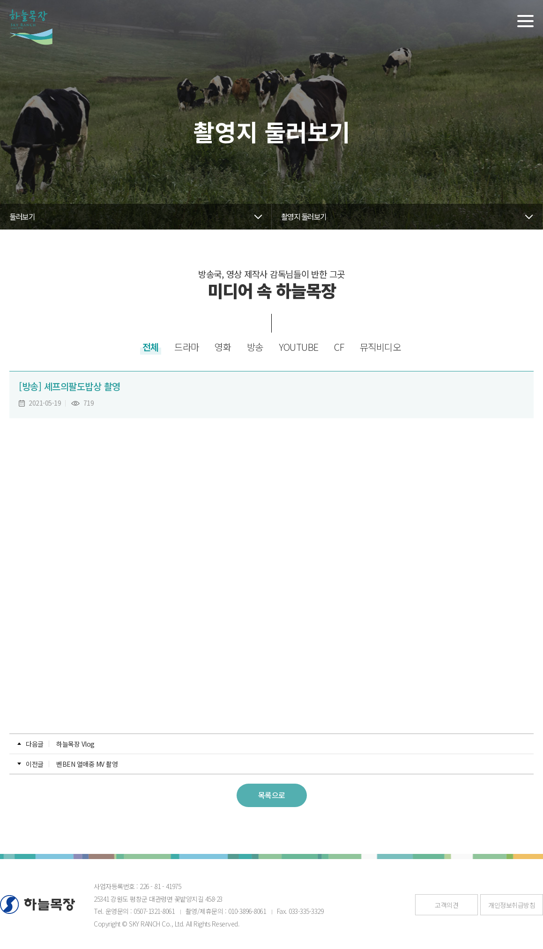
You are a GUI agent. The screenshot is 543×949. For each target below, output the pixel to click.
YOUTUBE (299, 347)
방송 (255, 347)
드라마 (186, 347)
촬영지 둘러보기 (304, 216)
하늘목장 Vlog (75, 744)
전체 (150, 347)
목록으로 (271, 795)
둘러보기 (22, 216)
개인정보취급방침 (511, 905)
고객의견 (446, 905)
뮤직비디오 (380, 347)
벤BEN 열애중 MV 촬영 (87, 764)
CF (339, 347)
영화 (223, 347)
